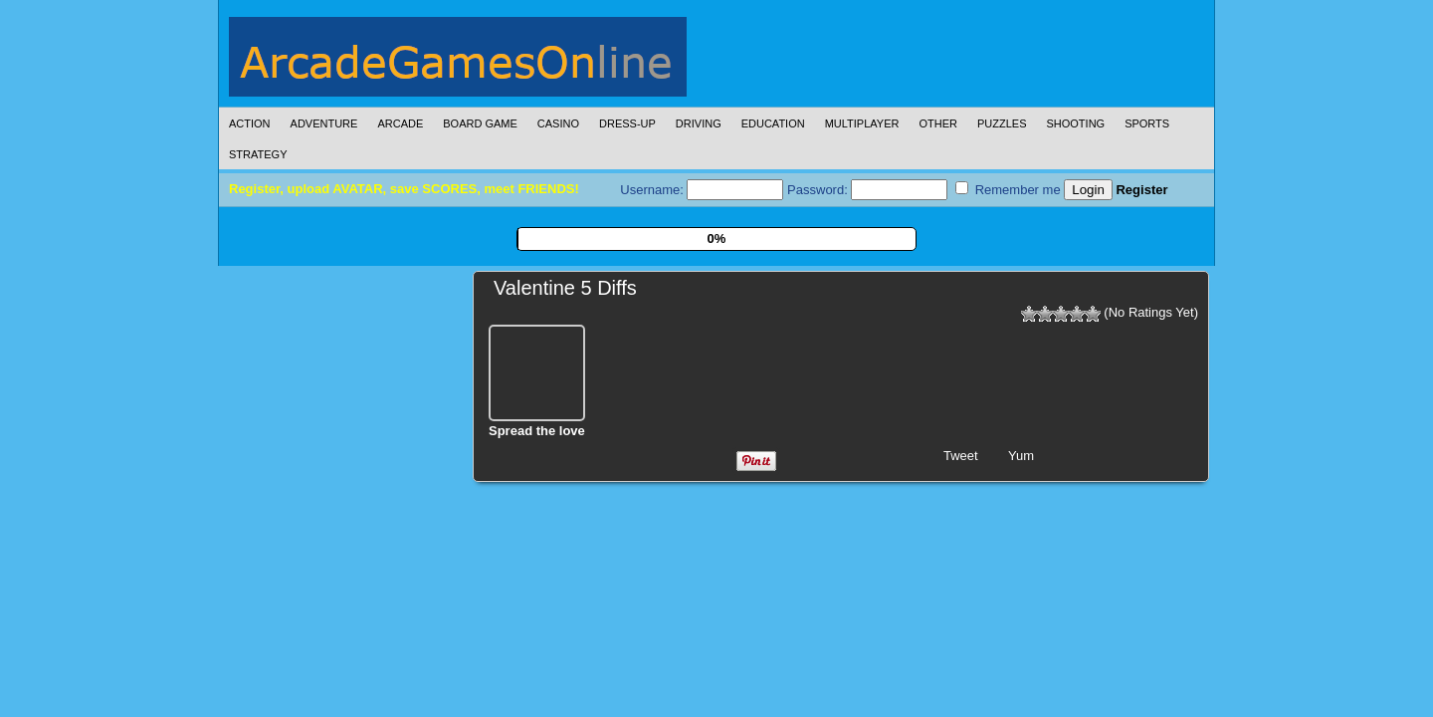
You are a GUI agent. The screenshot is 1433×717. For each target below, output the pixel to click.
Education (773, 123)
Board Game (480, 123)
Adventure (324, 123)
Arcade (400, 123)
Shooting (1075, 123)
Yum (1021, 455)
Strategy (258, 154)
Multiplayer (862, 123)
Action (250, 123)
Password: (867, 189)
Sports (1147, 123)
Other (938, 123)
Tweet (960, 455)
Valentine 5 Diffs (565, 288)
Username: (701, 189)
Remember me (1008, 189)
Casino (558, 123)
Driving (698, 123)
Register (1141, 189)
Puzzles (1002, 123)
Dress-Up (627, 123)
